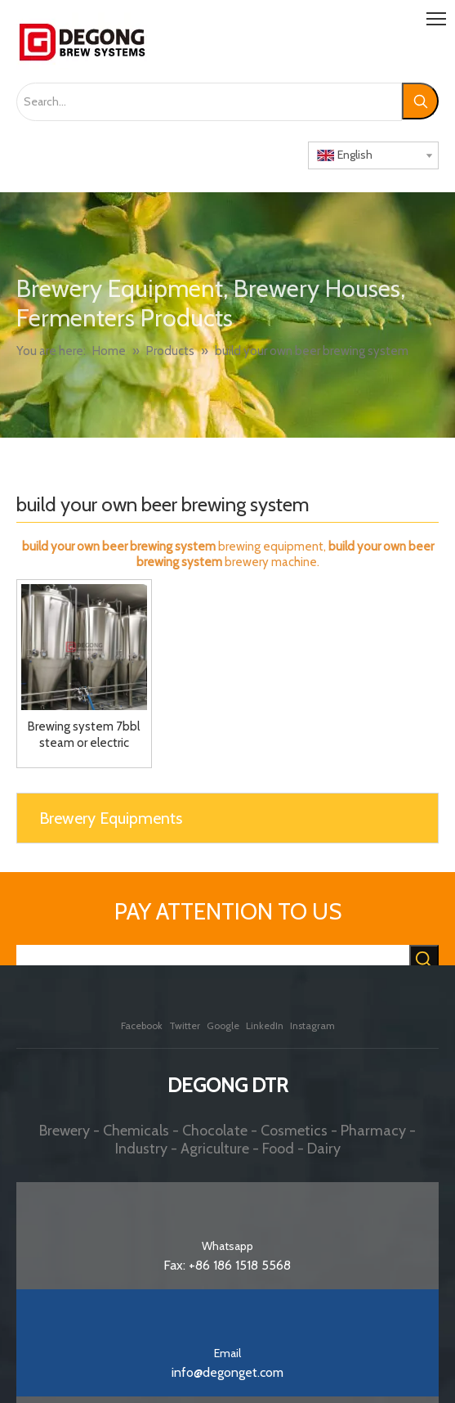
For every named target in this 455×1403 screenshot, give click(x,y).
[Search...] (209, 102)
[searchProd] (212, 960)
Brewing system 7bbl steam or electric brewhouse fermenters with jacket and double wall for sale (84, 735)
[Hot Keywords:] (420, 101)
